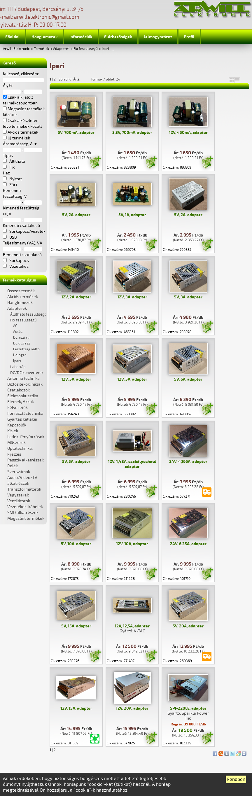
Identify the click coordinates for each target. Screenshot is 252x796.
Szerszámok (18, 471)
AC (15, 326)
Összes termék (21, 290)
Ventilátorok (18, 500)
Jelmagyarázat (158, 36)
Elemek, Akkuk (20, 401)
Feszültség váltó (26, 349)
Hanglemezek (45, 36)
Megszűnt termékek (25, 518)
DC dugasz (21, 343)
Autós (17, 332)
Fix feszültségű (86, 49)
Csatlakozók (18, 390)
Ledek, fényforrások (25, 436)
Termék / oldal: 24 (105, 79)
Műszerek (16, 442)
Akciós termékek (22, 296)
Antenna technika (23, 378)
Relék (12, 465)
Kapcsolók (16, 425)
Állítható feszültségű (28, 314)
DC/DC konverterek (26, 372)
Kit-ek (12, 430)
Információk (80, 36)
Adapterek (61, 49)
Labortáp (18, 367)
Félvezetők (17, 407)
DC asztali (21, 337)
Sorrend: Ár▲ (73, 79)
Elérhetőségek (118, 36)
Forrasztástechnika (25, 413)
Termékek (41, 49)
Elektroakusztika (22, 395)
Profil (189, 36)
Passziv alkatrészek (25, 460)
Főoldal (12, 36)
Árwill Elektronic (16, 49)
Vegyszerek (18, 495)
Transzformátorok (24, 489)
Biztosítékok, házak (25, 384)
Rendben (236, 779)
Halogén (20, 355)
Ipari (105, 49)
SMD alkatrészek (22, 512)
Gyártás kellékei (22, 419)
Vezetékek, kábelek (25, 506)
